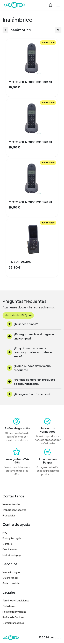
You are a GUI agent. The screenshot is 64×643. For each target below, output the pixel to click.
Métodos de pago (12, 554)
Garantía (7, 543)
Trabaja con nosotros (14, 509)
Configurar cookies (13, 622)
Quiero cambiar (11, 583)
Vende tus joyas (11, 572)
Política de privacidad (14, 611)
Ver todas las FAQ (18, 315)
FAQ (5, 532)
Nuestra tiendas (11, 504)
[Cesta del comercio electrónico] (50, 5)
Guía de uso (9, 606)
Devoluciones (10, 549)
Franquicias (9, 515)
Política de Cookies (13, 617)
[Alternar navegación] (58, 4)
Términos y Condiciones (16, 600)
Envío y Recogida (12, 538)
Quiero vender (10, 577)
